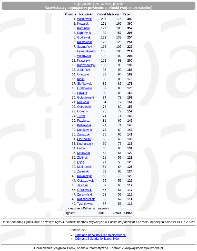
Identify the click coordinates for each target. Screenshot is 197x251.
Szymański (84, 47)
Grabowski (84, 88)
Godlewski (84, 37)
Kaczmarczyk (86, 65)
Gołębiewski (85, 97)
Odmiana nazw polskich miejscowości (100, 235)
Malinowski (84, 167)
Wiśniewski (84, 19)
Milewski (83, 102)
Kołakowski (85, 130)
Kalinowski (84, 42)
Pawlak (82, 93)
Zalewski (83, 171)
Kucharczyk (85, 144)
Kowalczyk (84, 176)
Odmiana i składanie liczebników (97, 238)
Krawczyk (83, 60)
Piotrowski (84, 139)
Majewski (83, 153)
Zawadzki (83, 134)
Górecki (82, 111)
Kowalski (83, 23)
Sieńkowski (85, 83)
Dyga (80, 162)
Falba (81, 148)
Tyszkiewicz (85, 204)
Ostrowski (84, 107)
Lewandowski (86, 51)
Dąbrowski (84, 33)
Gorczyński (84, 190)
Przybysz (83, 120)
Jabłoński (83, 70)
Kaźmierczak (86, 199)
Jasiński (82, 185)
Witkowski (84, 56)
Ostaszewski (85, 180)
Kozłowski (84, 125)
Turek (81, 116)
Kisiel (81, 79)
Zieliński (82, 157)
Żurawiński (84, 194)
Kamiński (83, 28)
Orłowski (83, 74)
